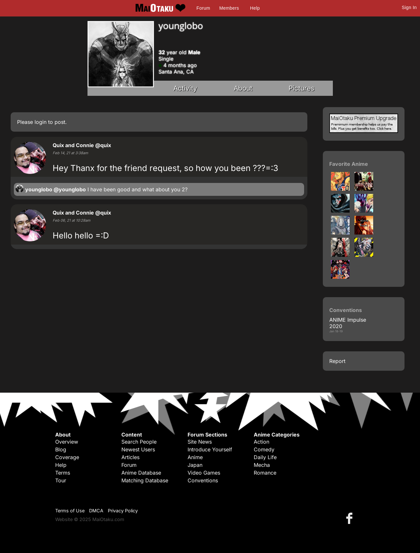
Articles (130, 457)
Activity (185, 88)
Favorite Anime (348, 164)
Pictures (301, 88)
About (243, 88)
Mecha (262, 465)
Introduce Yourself (210, 449)
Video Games (204, 472)
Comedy (264, 449)
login (40, 122)
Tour (60, 480)
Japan (195, 465)
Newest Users (138, 449)
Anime (195, 457)
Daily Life (265, 457)
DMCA (96, 510)
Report (337, 361)
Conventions (203, 480)
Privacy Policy (123, 510)
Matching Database (144, 480)
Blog (60, 449)
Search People (139, 441)
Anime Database (141, 472)
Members (229, 8)
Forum (203, 8)
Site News (200, 441)
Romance (265, 472)
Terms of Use (70, 510)
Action (261, 441)
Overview (66, 441)
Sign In (409, 7)
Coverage (67, 457)
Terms (62, 472)
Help (255, 8)
